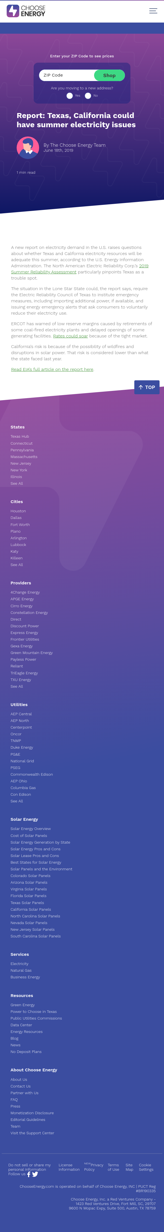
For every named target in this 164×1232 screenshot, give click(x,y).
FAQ (14, 1099)
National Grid (22, 761)
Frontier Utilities (25, 639)
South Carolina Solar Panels (36, 936)
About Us (19, 1079)
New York (19, 470)
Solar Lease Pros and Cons (35, 855)
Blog (14, 1038)
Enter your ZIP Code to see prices (82, 56)
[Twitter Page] (35, 1175)
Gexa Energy (22, 646)
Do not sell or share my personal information (29, 1167)
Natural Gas (21, 970)
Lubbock (18, 544)
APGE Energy (22, 599)
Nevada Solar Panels (29, 922)
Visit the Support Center (32, 1133)
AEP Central (21, 714)
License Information (69, 1167)
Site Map (129, 1167)
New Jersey (21, 463)
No (96, 95)
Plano (16, 531)
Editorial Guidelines (28, 1119)
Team (15, 1126)
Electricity (20, 963)
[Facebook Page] (28, 1176)
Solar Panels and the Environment (41, 869)
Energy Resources (26, 1031)
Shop (109, 75)
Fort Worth (20, 524)
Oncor (16, 734)
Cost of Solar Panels (29, 835)
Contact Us (21, 1086)
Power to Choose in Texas (34, 1011)
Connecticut (21, 443)
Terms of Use (113, 1167)
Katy (14, 551)
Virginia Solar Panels (29, 889)
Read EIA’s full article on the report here (52, 369)
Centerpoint (21, 727)
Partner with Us (24, 1093)
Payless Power (23, 659)
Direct (16, 619)
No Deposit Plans (26, 1051)
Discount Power (25, 626)
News (16, 1045)
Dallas (16, 517)
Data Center (21, 1025)
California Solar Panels (31, 909)
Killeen (16, 558)
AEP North (20, 720)
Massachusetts (24, 456)
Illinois (16, 476)
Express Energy (24, 632)
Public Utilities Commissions (36, 1018)
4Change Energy (25, 592)
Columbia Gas (23, 787)
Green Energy (23, 1005)
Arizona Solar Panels (29, 882)
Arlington (19, 538)
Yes (77, 95)
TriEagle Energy (24, 673)
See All (17, 483)
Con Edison (21, 794)
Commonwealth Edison (32, 774)
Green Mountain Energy (32, 652)
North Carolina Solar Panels (35, 916)
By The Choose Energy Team (74, 145)
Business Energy (25, 977)
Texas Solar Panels (27, 902)
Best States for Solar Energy (36, 862)
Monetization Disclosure (32, 1113)
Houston (18, 511)
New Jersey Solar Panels (33, 929)
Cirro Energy (21, 606)
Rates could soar (70, 336)
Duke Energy (22, 747)
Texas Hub (20, 436)
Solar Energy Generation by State (40, 842)
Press (15, 1106)
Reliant (17, 666)
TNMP (16, 740)
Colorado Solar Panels (31, 875)
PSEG (15, 767)
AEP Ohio (19, 781)
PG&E (15, 754)
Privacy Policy (93, 1167)
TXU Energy (21, 679)
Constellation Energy (29, 612)
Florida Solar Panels (28, 895)
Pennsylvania (22, 450)
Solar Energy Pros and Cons (35, 849)
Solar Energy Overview (31, 828)
